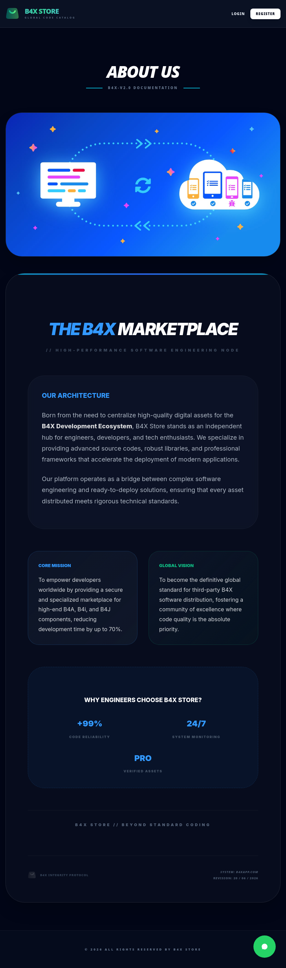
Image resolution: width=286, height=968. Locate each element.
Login (238, 13)
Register (265, 13)
